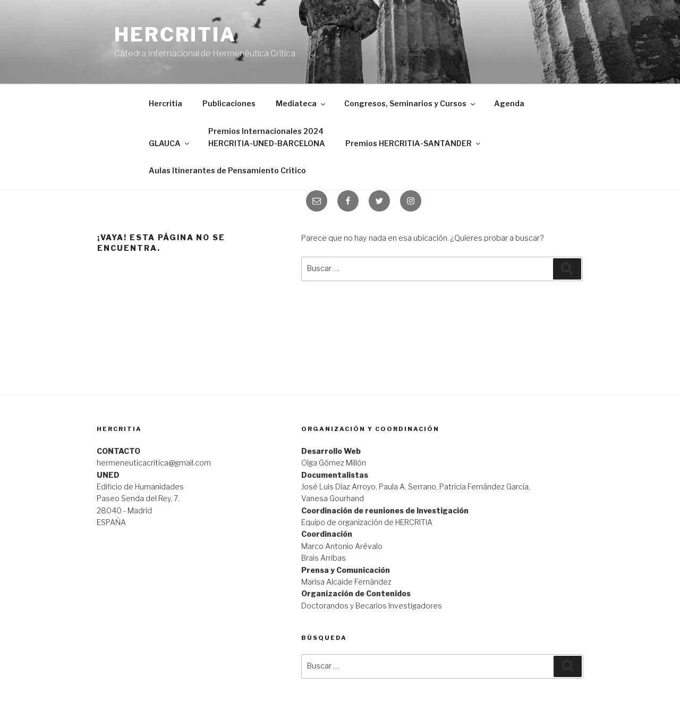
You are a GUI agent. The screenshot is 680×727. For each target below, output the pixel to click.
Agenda (509, 103)
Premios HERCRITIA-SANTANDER (413, 143)
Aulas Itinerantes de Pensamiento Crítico (227, 170)
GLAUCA (170, 143)
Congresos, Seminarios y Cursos (410, 103)
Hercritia (175, 34)
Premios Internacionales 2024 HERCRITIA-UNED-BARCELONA (266, 137)
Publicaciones (229, 103)
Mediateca (301, 103)
